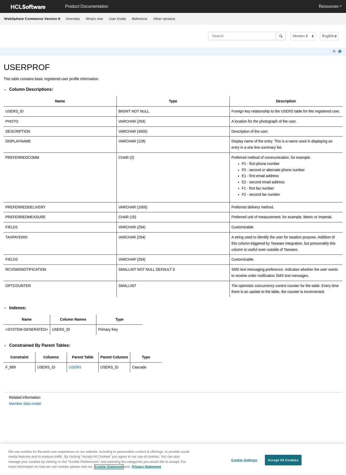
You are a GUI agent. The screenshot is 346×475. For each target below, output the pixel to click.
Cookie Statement (109, 469)
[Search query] (247, 36)
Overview (73, 19)
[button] (5, 89)
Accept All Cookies (283, 463)
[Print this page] (340, 52)
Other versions (164, 19)
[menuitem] (73, 18)
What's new (94, 19)
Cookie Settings (244, 463)
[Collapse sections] (334, 52)
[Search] (281, 36)
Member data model (25, 404)
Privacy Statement (146, 469)
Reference (139, 19)
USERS (75, 367)
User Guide (117, 19)
